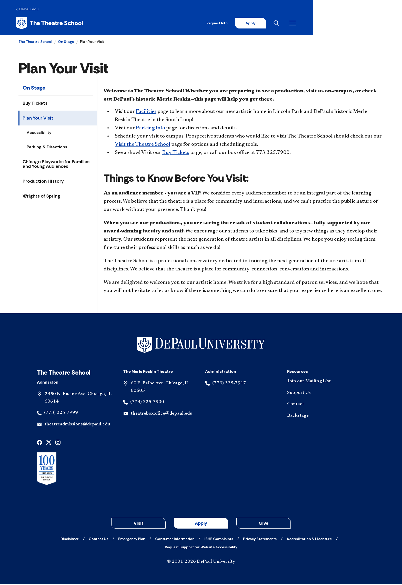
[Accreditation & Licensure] (309, 540)
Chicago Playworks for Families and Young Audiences (56, 165)
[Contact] (324, 405)
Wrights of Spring (41, 197)
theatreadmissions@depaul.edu (77, 425)
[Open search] (363, 23)
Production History (43, 182)
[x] (48, 443)
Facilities (146, 112)
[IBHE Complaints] (218, 540)
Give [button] (263, 524)
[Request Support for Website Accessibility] (201, 548)
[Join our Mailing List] (324, 382)
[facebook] (39, 443)
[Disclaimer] (70, 540)
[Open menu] (379, 23)
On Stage (66, 42)
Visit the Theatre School (142, 145)
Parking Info (150, 129)
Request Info (301, 23)
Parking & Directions (47, 148)
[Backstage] (324, 417)
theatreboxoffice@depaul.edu (161, 414)
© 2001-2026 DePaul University (201, 562)
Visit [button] (139, 524)
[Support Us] (324, 393)
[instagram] (58, 443)
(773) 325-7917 (229, 384)
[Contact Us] (98, 540)
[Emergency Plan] (131, 540)
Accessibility (39, 133)
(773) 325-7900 (147, 403)
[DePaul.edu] (29, 9)
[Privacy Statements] (260, 540)
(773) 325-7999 (61, 414)
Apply (336, 23)
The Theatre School (35, 42)
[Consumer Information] (174, 540)
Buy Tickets (35, 104)
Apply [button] (201, 524)
